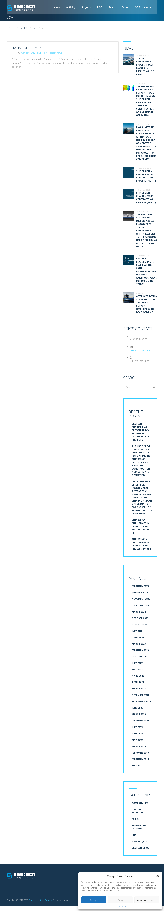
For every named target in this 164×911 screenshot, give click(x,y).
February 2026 (140, 586)
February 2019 (140, 752)
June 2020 (137, 707)
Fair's (135, 819)
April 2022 (138, 675)
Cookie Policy (120, 906)
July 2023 (137, 631)
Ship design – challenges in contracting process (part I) (146, 197)
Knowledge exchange (139, 827)
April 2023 (138, 637)
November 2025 (141, 599)
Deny (120, 900)
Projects (86, 7)
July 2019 (137, 727)
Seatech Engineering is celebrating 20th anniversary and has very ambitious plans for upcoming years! (146, 271)
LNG (134, 835)
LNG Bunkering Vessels (29, 48)
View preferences (146, 900)
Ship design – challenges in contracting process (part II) (146, 176)
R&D (99, 7)
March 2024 (139, 611)
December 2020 (140, 695)
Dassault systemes (138, 811)
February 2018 (140, 759)
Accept (94, 900)
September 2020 (141, 701)
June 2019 (137, 733)
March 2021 (139, 688)
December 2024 (140, 605)
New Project (41, 52)
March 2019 (139, 746)
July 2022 (137, 663)
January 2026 (140, 592)
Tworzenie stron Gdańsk (40, 900)
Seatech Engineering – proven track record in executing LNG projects (145, 66)
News (57, 7)
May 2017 (137, 765)
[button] (157, 876)
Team (112, 7)
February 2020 (140, 720)
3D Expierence (143, 7)
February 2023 (140, 650)
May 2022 (137, 669)
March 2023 (139, 643)
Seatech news (55, 52)
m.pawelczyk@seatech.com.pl (145, 350)
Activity (70, 7)
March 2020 (139, 714)
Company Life (27, 52)
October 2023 (140, 618)
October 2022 (140, 656)
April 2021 (138, 682)
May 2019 (137, 740)
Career (125, 7)
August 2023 (139, 624)
